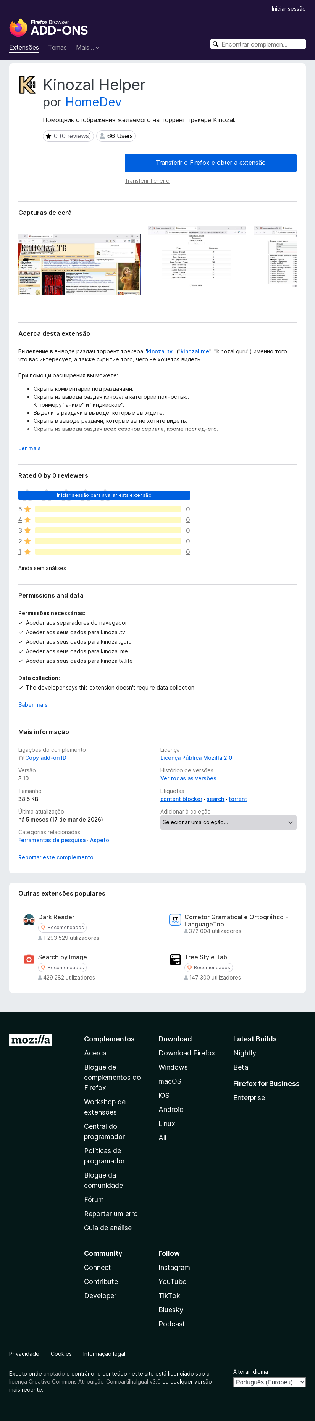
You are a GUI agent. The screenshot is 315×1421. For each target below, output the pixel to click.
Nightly (244, 1053)
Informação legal (104, 1353)
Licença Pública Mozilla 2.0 (196, 757)
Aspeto (99, 840)
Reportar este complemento (56, 857)
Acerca (95, 1053)
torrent (238, 799)
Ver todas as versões (188, 778)
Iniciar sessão (289, 8)
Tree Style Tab (205, 957)
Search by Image (62, 957)
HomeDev (93, 102)
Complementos (109, 1039)
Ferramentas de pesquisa (52, 840)
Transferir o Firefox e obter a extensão (211, 162)
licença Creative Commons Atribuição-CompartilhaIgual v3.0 (85, 1381)
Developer (100, 1296)
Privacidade (24, 1353)
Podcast (171, 1324)
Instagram (174, 1267)
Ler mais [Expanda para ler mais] (29, 448)
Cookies (61, 1353)
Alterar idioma (250, 1371)
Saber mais (33, 704)
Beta (240, 1067)
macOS (169, 1081)
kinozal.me (195, 351)
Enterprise (249, 1098)
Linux (166, 1124)
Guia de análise (108, 1228)
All (162, 1138)
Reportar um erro (111, 1214)
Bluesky (170, 1310)
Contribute (101, 1282)
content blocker (181, 799)
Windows (173, 1067)
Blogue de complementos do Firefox (112, 1077)
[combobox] (258, 44)
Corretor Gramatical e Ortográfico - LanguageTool (236, 921)
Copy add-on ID (42, 757)
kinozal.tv (160, 351)
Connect (97, 1267)
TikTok (169, 1296)
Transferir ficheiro (147, 180)
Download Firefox (186, 1053)
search (215, 799)
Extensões (24, 47)
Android (171, 1109)
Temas (57, 47)
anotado (54, 1373)
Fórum (94, 1199)
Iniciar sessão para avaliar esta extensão (104, 495)
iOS (164, 1095)
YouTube (172, 1282)
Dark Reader (56, 917)
